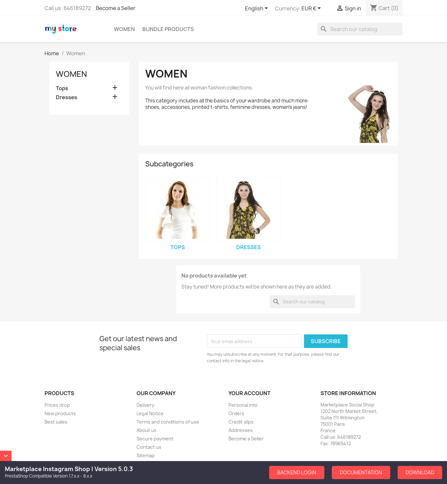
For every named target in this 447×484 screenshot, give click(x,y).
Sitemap (146, 455)
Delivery (145, 405)
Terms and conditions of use (168, 422)
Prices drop (57, 405)
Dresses (66, 97)
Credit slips (241, 422)
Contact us (149, 447)
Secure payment (155, 439)
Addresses (241, 430)
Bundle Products (168, 29)
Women (124, 29)
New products (60, 413)
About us (147, 430)
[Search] (359, 29)
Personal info (243, 405)
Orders (236, 413)
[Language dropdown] (257, 9)
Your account (249, 393)
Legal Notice (150, 413)
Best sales (56, 422)
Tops (62, 88)
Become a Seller (116, 8)
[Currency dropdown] (312, 9)
